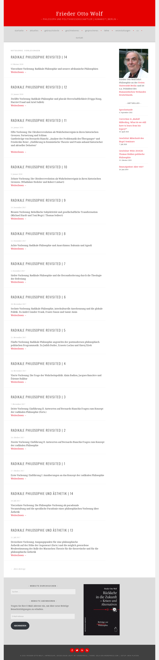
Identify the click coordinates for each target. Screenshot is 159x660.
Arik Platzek (133, 656)
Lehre (106, 30)
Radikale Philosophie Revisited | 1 (38, 463)
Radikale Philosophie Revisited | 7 (38, 263)
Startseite (19, 30)
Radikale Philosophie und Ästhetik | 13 (42, 530)
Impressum (50, 656)
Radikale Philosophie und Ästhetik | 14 (42, 493)
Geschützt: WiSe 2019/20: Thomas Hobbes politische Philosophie (132, 154)
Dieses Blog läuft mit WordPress (72, 656)
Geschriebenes (72, 30)
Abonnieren (20, 625)
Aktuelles (34, 30)
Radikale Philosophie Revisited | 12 (39, 86)
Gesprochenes (91, 30)
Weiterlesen (18, 72)
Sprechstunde (126, 110)
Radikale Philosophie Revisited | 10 (39, 166)
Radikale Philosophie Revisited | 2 (38, 430)
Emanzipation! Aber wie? (131, 167)
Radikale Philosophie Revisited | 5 (38, 330)
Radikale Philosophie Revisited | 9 (38, 200)
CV (138, 30)
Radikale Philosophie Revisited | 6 (38, 296)
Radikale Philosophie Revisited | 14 (39, 56)
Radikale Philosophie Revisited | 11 (39, 120)
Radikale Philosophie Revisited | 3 (38, 396)
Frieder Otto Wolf (79, 14)
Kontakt (79, 37)
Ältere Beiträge (18, 569)
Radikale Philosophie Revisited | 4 (38, 363)
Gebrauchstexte (51, 30)
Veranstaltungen (122, 30)
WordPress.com (111, 656)
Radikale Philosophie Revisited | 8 (38, 233)
